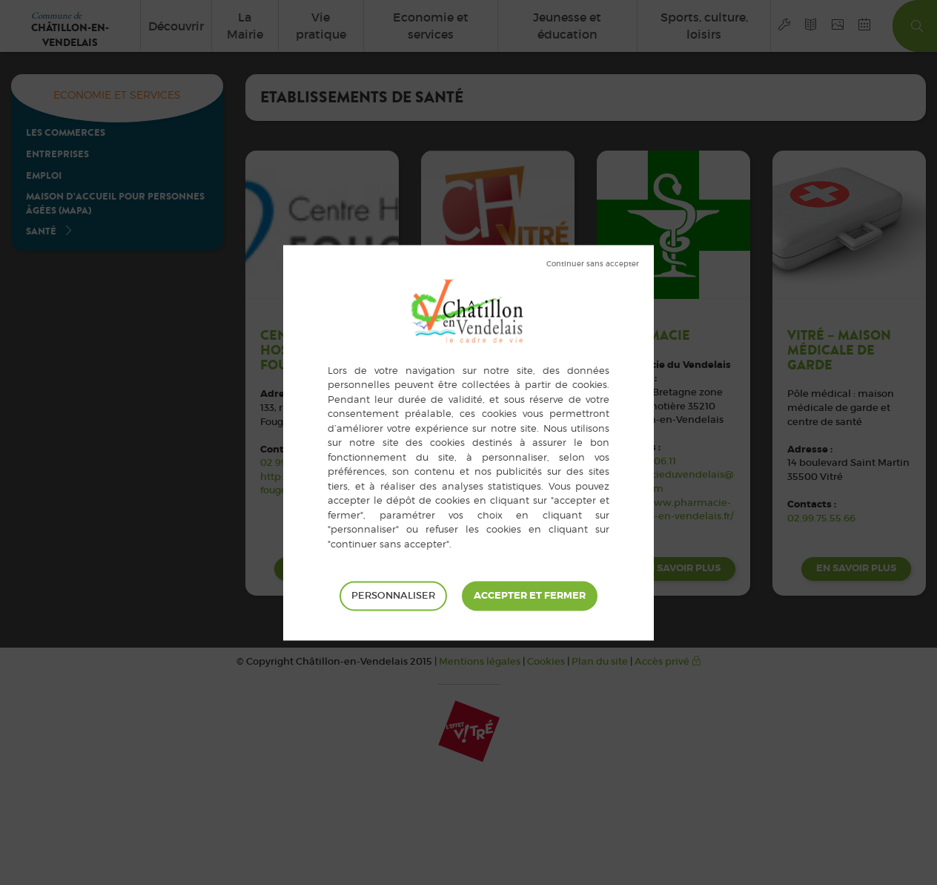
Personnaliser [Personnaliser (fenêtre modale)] (393, 595)
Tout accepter (529, 596)
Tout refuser (592, 264)
